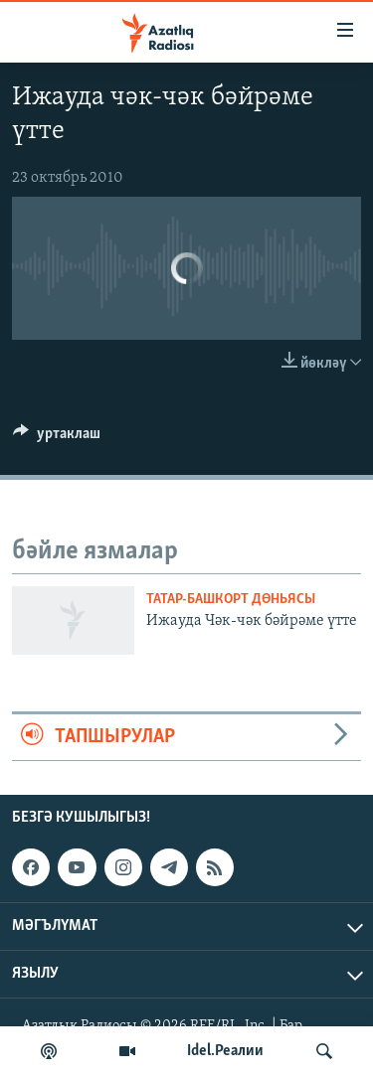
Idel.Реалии (225, 1051)
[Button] (56, 438)
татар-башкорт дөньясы (230, 599)
